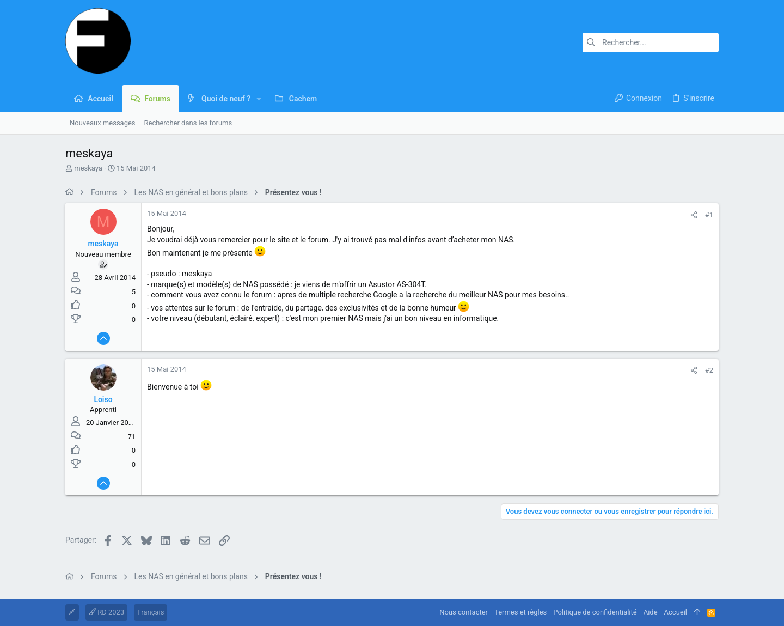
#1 (709, 215)
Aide (651, 612)
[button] (259, 98)
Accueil (675, 612)
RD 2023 (106, 612)
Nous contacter (463, 612)
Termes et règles (520, 612)
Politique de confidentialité (594, 612)
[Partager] (694, 215)
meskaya (88, 168)
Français (150, 612)
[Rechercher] (651, 42)
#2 (709, 370)
